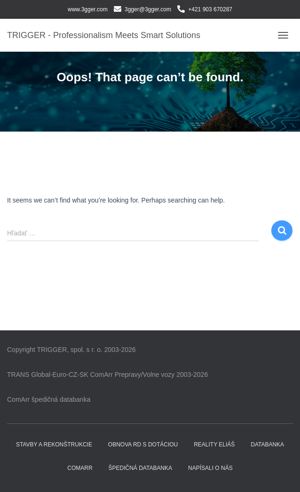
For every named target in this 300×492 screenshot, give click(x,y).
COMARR (79, 468)
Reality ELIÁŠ (214, 444)
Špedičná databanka (141, 468)
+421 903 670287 (210, 9)
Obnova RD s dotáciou (143, 444)
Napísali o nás (210, 468)
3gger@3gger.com (148, 9)
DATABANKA (267, 444)
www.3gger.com (88, 9)
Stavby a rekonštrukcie (54, 444)
